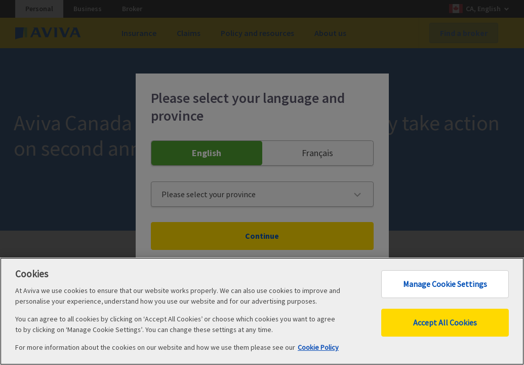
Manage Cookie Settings (445, 284)
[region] (262, 311)
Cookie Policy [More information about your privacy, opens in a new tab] (318, 347)
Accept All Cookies (445, 322)
